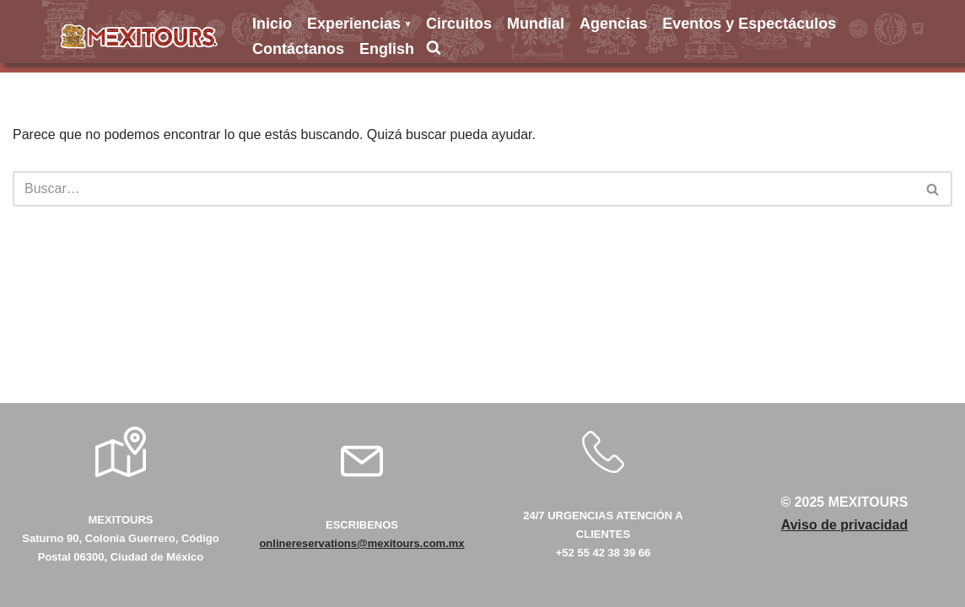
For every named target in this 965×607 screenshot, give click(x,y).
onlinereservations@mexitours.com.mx (361, 543)
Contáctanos (298, 48)
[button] (408, 24)
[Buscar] (463, 189)
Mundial (535, 23)
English (386, 48)
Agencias (613, 23)
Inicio (272, 23)
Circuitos (459, 23)
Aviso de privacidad (844, 525)
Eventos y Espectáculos (749, 23)
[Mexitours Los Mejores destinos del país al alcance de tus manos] (139, 36)
